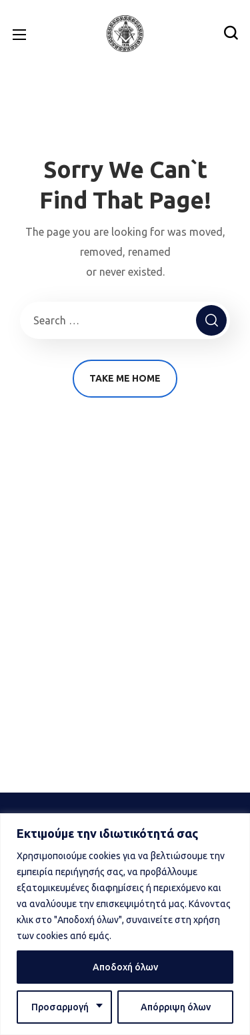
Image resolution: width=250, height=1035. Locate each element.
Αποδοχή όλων (125, 967)
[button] (230, 33)
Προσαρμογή (60, 1007)
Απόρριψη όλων (176, 1007)
